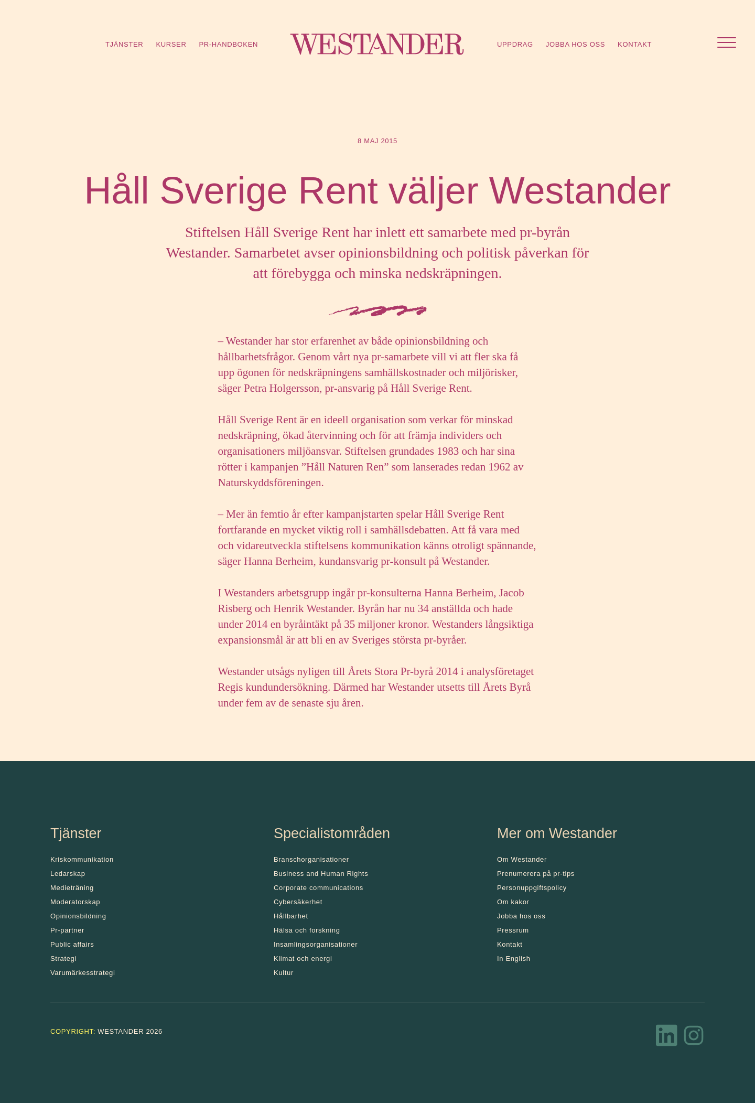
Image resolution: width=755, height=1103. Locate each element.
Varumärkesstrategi (82, 973)
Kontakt (635, 44)
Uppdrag (515, 44)
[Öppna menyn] (726, 43)
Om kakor (513, 902)
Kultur (284, 973)
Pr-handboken (228, 44)
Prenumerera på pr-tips (536, 873)
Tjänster (124, 44)
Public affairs (72, 944)
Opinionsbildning (78, 916)
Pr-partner (67, 930)
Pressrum (513, 930)
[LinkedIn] (667, 1038)
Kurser (171, 44)
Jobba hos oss (575, 44)
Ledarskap (67, 873)
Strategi (63, 958)
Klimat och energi (303, 958)
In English (514, 958)
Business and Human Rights (321, 873)
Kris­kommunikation (82, 859)
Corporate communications (318, 888)
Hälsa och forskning (307, 930)
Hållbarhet (291, 916)
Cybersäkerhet (298, 902)
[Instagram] (694, 1038)
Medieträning (72, 888)
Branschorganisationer (311, 859)
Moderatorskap (75, 902)
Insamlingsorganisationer (316, 944)
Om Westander (522, 859)
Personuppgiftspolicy (532, 888)
